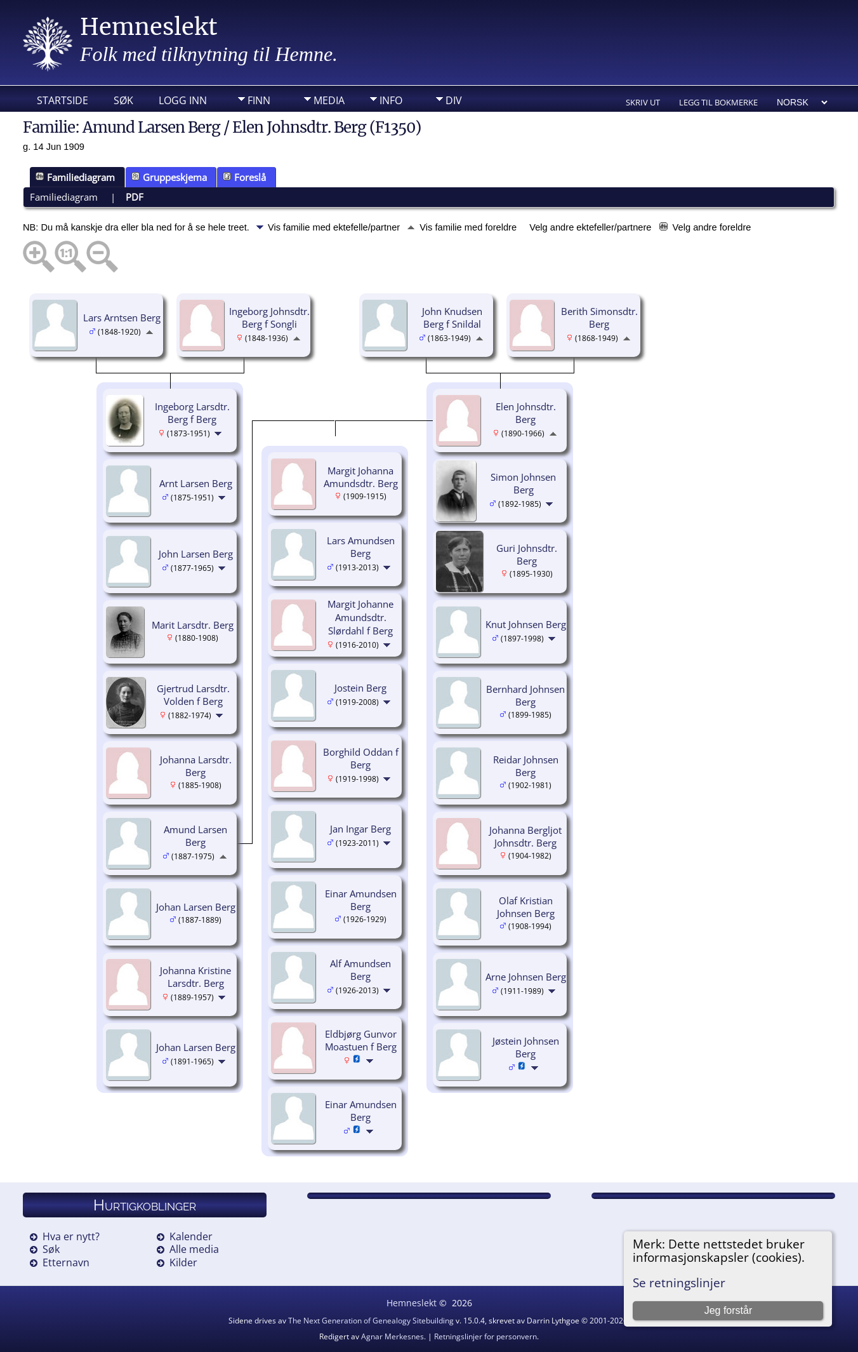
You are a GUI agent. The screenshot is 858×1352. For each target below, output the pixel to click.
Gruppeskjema (169, 177)
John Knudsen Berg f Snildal (452, 318)
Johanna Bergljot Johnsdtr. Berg (525, 837)
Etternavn (66, 1262)
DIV (454, 100)
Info (391, 100)
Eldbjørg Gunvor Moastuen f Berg (361, 1040)
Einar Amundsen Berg (361, 900)
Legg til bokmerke (718, 102)
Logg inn (183, 100)
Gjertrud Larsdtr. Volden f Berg (193, 695)
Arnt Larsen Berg (195, 483)
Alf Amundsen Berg (360, 970)
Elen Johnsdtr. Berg (526, 413)
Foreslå (244, 177)
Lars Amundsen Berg (361, 547)
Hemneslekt (149, 27)
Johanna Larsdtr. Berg (196, 766)
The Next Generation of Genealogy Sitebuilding (371, 1320)
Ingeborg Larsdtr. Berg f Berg (192, 413)
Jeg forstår (728, 1310)
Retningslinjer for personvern (485, 1336)
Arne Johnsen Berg (525, 976)
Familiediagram (75, 177)
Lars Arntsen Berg (122, 317)
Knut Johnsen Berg (525, 624)
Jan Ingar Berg (360, 828)
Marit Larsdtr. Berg (193, 625)
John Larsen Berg (196, 553)
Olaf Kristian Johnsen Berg (526, 907)
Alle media (194, 1249)
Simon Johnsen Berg (523, 484)
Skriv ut (643, 102)
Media (329, 100)
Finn (259, 100)
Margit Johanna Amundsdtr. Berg (361, 477)
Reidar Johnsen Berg (525, 766)
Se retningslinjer (679, 1282)
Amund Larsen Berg (195, 836)
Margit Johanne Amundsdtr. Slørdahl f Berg (360, 617)
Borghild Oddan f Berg (361, 759)
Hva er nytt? (71, 1236)
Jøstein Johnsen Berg (525, 1047)
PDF (134, 197)
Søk (123, 100)
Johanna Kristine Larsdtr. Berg (195, 977)
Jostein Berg (360, 687)
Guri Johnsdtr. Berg (526, 555)
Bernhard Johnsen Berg (525, 696)
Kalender (191, 1236)
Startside (62, 100)
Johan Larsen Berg (195, 906)
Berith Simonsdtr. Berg (599, 318)
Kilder (183, 1262)
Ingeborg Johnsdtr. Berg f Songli (269, 318)
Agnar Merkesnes (392, 1336)
